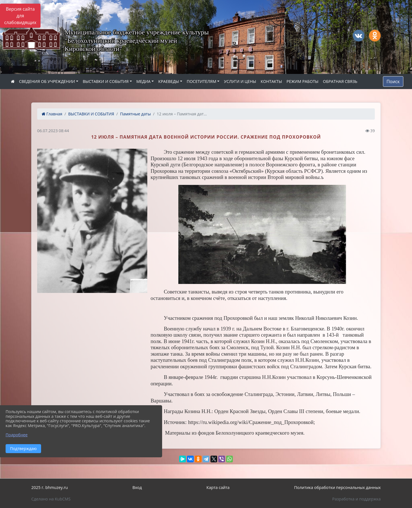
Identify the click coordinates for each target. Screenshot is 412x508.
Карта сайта (217, 487)
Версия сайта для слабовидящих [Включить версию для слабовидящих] (20, 15)
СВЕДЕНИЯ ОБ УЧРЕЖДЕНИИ (47, 81)
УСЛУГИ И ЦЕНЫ (240, 81)
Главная (52, 113)
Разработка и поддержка (356, 499)
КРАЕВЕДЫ (168, 81)
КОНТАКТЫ (271, 81)
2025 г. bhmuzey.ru (49, 487)
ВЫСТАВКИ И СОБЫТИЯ (106, 81)
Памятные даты (135, 113)
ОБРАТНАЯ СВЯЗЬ (340, 81)
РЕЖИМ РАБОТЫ (302, 81)
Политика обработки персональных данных (337, 487)
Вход (137, 487)
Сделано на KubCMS (50, 499)
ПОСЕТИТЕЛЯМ (201, 81)
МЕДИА (143, 81)
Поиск (393, 81)
